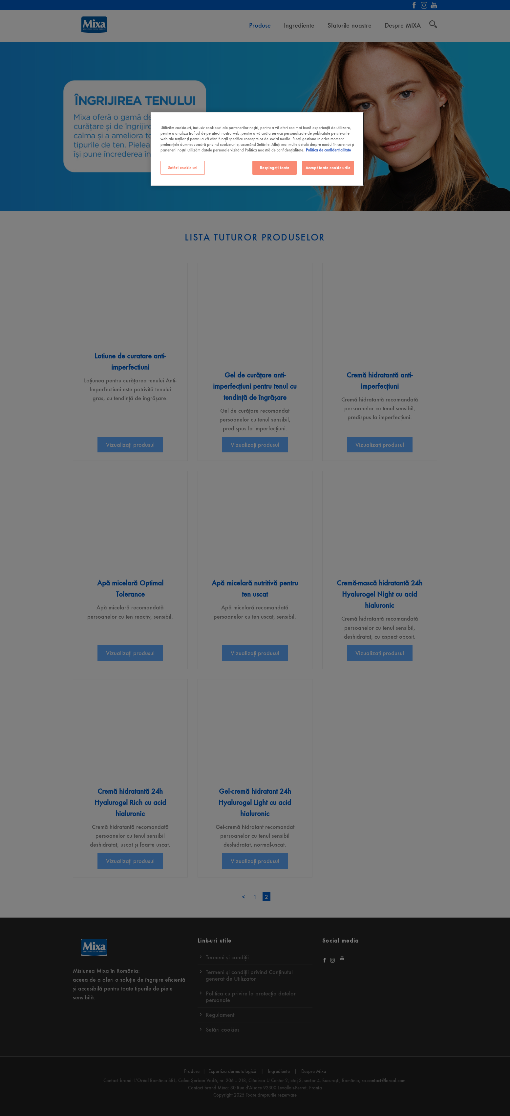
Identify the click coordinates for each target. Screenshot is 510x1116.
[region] (257, 149)
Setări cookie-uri (183, 167)
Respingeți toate (274, 167)
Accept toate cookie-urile (328, 167)
